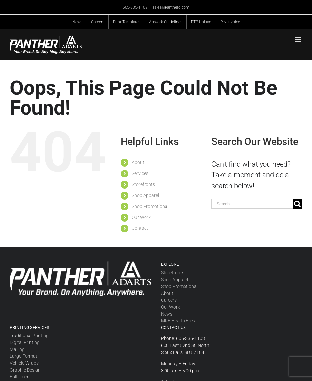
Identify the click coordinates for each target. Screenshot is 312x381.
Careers (169, 300)
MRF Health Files (178, 320)
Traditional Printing (29, 335)
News (166, 314)
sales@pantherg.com (170, 7)
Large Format (23, 356)
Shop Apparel (145, 195)
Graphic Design (25, 369)
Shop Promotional (150, 206)
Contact (140, 228)
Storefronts (143, 184)
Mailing (17, 349)
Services (140, 173)
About (138, 162)
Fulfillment (20, 376)
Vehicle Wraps (24, 363)
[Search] (297, 204)
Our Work (141, 217)
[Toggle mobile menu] (298, 39)
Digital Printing (25, 342)
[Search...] (252, 204)
